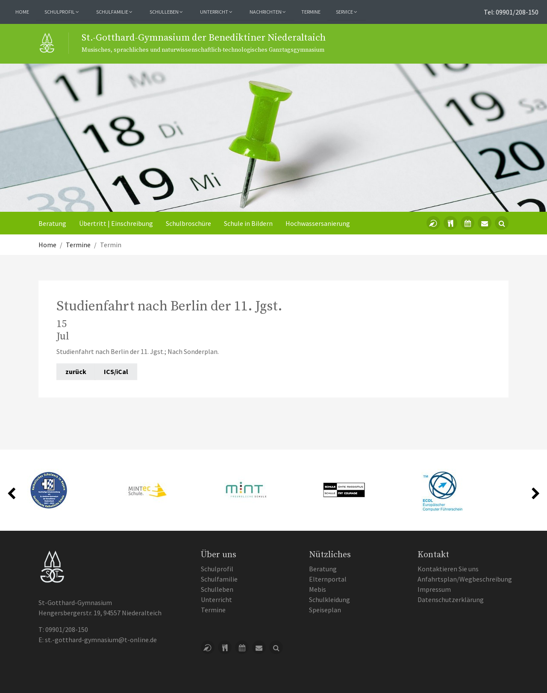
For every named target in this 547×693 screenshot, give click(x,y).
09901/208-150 (66, 629)
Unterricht (216, 599)
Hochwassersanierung (317, 223)
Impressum (434, 589)
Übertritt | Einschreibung (116, 223)
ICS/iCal (116, 371)
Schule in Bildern (248, 223)
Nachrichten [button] (268, 12)
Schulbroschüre (188, 223)
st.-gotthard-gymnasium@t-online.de (101, 639)
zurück (75, 371)
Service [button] (346, 12)
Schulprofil (217, 568)
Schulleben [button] (166, 12)
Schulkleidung (329, 599)
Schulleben (217, 589)
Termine (311, 12)
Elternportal (328, 579)
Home (22, 12)
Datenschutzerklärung (451, 599)
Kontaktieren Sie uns (448, 568)
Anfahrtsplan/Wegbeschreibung (465, 579)
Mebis (317, 589)
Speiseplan (325, 609)
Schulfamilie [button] (114, 12)
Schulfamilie (219, 579)
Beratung (52, 223)
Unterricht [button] (216, 12)
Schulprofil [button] (61, 12)
